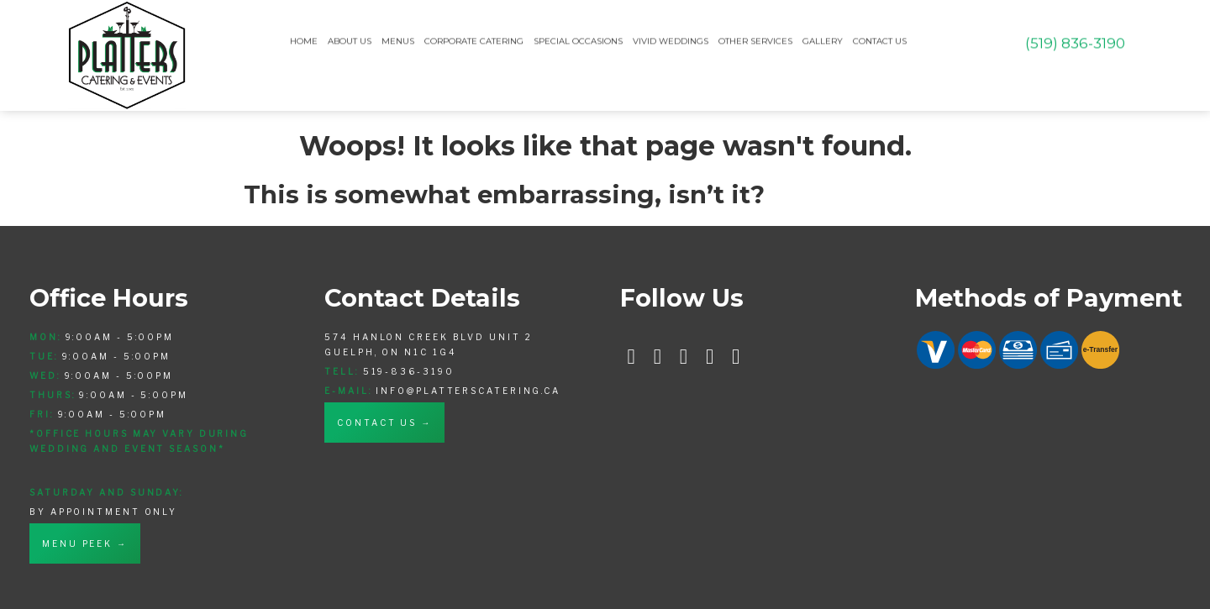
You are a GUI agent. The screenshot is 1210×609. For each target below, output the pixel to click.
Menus (397, 39)
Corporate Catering (473, 39)
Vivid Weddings (670, 39)
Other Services (755, 39)
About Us (349, 39)
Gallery (822, 39)
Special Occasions (578, 39)
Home (304, 39)
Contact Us (880, 39)
